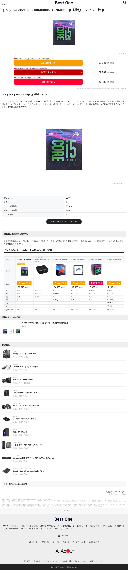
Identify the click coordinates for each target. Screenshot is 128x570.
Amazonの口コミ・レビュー (64, 221)
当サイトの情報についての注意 (93, 561)
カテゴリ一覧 (33, 542)
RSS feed (65, 536)
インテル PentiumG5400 (114, 259)
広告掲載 (37, 561)
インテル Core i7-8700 (77, 259)
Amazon (123, 53)
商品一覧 (66, 542)
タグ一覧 (56, 542)
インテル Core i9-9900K (60, 259)
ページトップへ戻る (62, 511)
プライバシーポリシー (51, 561)
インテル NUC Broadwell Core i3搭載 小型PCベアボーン (42, 259)
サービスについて (79, 542)
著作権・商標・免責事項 (71, 561)
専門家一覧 (45, 542)
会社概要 (27, 561)
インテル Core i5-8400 (95, 259)
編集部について (94, 542)
